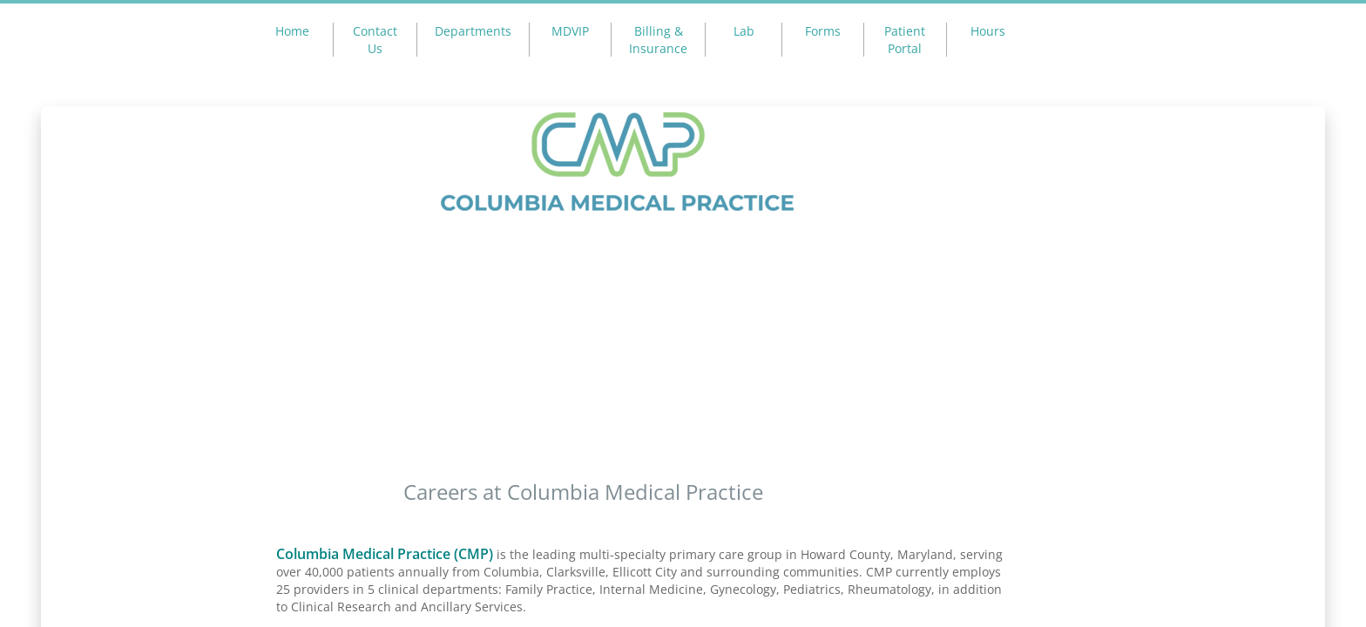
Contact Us (375, 40)
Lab (744, 31)
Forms (823, 31)
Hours (987, 31)
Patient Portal (904, 40)
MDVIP (570, 31)
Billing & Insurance (658, 40)
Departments (473, 31)
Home (292, 31)
